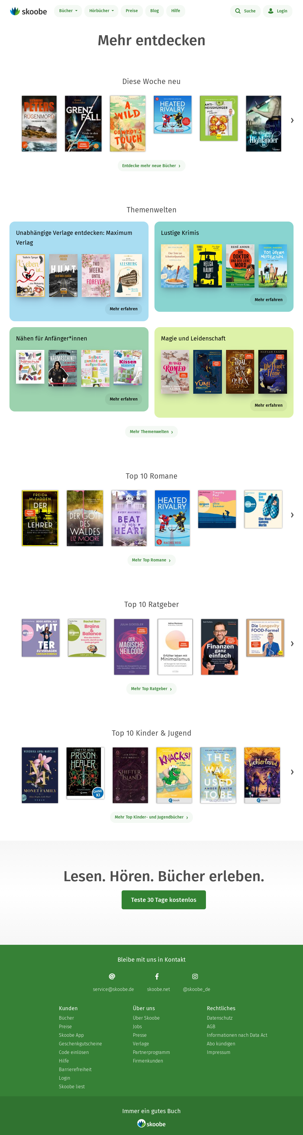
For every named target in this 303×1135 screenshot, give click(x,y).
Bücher (66, 10)
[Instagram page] (196, 982)
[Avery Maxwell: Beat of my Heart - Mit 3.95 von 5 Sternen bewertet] (129, 518)
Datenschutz (220, 1018)
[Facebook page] (158, 982)
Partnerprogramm (151, 1052)
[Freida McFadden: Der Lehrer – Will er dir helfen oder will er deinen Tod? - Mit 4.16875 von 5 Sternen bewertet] (40, 518)
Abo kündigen (221, 1044)
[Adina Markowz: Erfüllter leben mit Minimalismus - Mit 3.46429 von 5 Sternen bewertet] (175, 647)
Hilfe (175, 10)
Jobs (137, 1026)
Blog (154, 10)
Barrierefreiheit (75, 1069)
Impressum (219, 1052)
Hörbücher (100, 10)
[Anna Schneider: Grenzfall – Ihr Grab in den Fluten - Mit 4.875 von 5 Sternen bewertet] (83, 123)
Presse (140, 1035)
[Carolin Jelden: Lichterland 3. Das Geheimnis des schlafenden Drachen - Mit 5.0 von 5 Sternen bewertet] (262, 775)
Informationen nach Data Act (237, 1035)
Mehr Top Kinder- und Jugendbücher (151, 817)
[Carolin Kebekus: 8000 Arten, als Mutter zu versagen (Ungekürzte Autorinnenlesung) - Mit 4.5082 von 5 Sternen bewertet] (40, 638)
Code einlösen (74, 1052)
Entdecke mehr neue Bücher (151, 165)
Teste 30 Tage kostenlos (163, 899)
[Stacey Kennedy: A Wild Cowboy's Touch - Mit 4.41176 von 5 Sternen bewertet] (127, 123)
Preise (132, 10)
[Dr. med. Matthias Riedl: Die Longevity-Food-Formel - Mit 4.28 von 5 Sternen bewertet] (265, 638)
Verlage (141, 1044)
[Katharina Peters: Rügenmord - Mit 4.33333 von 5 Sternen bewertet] (39, 123)
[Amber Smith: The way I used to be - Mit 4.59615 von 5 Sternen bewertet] (218, 775)
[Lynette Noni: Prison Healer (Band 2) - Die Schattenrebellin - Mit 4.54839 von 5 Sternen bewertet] (85, 773)
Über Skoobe (146, 1018)
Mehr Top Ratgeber (151, 688)
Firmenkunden (148, 1061)
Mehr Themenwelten (151, 431)
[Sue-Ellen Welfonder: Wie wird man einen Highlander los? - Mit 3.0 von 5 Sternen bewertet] (263, 123)
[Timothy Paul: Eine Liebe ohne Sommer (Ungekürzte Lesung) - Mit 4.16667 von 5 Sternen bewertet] (217, 509)
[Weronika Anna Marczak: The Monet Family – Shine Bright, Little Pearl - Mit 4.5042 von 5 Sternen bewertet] (40, 775)
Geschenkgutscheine (80, 1044)
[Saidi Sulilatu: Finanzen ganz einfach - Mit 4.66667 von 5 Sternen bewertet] (219, 647)
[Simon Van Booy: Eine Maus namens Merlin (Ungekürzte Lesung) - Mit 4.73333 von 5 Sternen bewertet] (263, 509)
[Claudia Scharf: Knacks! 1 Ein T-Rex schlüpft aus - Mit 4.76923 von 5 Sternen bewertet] (174, 775)
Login (277, 11)
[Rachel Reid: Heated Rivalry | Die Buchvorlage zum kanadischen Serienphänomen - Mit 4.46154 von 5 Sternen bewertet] (172, 518)
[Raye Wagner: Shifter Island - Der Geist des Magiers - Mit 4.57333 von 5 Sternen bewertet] (130, 775)
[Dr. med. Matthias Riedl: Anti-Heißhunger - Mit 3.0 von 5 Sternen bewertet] (219, 118)
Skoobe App (71, 1035)
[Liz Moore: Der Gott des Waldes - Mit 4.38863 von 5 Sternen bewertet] (85, 518)
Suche (245, 11)
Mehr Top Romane (151, 560)
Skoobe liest (72, 1086)
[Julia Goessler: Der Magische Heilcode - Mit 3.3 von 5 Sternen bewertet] (131, 647)
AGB (211, 1026)
